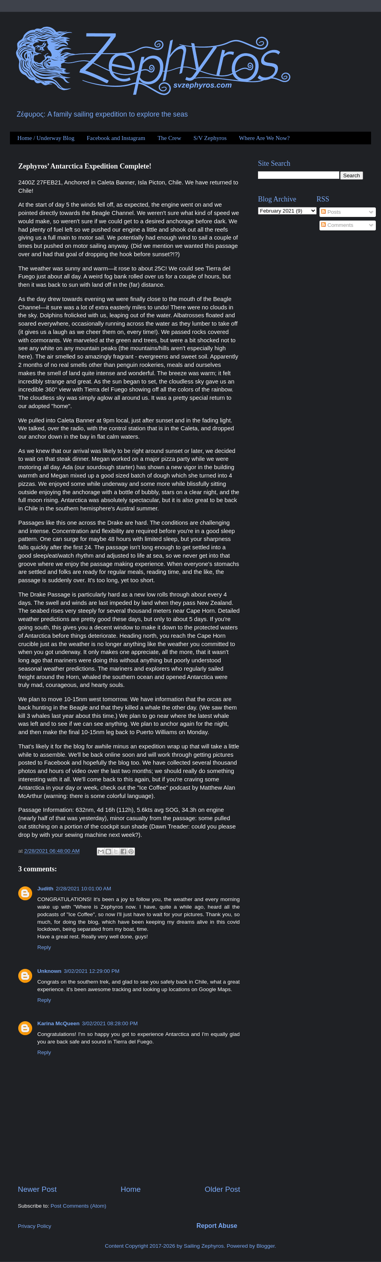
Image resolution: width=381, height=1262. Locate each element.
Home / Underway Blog (46, 138)
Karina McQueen (58, 1023)
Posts (331, 212)
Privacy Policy (34, 1226)
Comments (337, 225)
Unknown (49, 971)
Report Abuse (216, 1225)
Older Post (222, 1189)
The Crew (169, 138)
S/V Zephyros (210, 138)
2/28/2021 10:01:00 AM (84, 889)
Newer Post (37, 1189)
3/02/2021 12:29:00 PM (91, 971)
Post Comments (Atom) (78, 1206)
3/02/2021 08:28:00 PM (110, 1023)
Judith (45, 889)
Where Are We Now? (264, 138)
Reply (44, 947)
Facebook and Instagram (116, 138)
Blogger (265, 1246)
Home (130, 1189)
